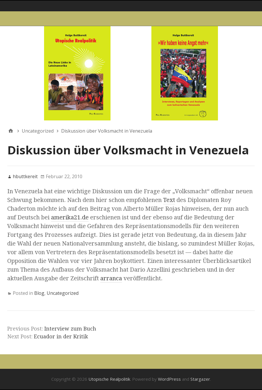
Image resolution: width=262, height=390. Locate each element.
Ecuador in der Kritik (61, 336)
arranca (111, 278)
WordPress (169, 379)
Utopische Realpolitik (109, 379)
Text (169, 199)
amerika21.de (70, 217)
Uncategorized (63, 293)
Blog (39, 293)
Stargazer (200, 379)
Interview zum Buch (70, 329)
